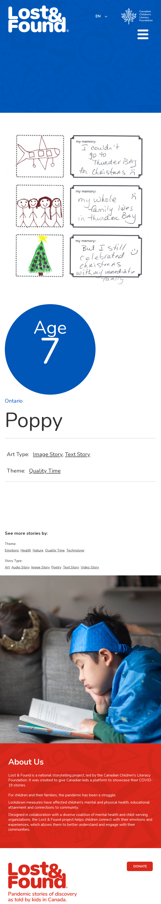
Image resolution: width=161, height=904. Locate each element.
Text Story (77, 454)
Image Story (48, 454)
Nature (38, 550)
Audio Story (20, 567)
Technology (75, 550)
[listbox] (101, 16)
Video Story (90, 567)
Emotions (12, 550)
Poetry (56, 567)
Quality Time (45, 471)
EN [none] (98, 16)
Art (7, 567)
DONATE (140, 866)
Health (26, 550)
